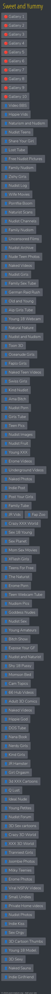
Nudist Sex (15, 621)
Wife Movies (17, 194)
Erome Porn (16, 585)
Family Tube (16, 505)
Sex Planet (15, 541)
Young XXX (15, 452)
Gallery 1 (14, 16)
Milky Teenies (18, 870)
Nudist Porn (16, 407)
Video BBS (15, 105)
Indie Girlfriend (19, 977)
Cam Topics (16, 683)
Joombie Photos (19, 861)
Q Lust (12, 790)
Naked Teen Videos (22, 372)
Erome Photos (18, 879)
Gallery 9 (14, 87)
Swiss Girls (15, 381)
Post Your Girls (18, 496)
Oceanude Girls (19, 354)
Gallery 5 (14, 52)
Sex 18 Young (18, 532)
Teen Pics (14, 425)
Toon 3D (13, 345)
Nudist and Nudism (22, 336)
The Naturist (16, 576)
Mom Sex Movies (20, 550)
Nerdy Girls (16, 745)
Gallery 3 (14, 34)
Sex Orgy (14, 932)
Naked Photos (18, 479)
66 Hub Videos (19, 692)
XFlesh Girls (16, 559)
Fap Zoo (36, 514)
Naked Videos (18, 265)
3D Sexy (13, 959)
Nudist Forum (17, 817)
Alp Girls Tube (18, 310)
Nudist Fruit (16, 443)
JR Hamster (16, 763)
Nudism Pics (16, 603)
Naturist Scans (18, 212)
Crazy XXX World (21, 523)
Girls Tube (15, 416)
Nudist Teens (17, 132)
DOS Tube (15, 728)
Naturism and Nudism (24, 123)
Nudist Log (15, 185)
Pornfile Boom (18, 203)
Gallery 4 (14, 43)
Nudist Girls (16, 274)
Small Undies (17, 897)
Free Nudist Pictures (23, 158)
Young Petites (17, 808)
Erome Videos (18, 461)
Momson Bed (17, 674)
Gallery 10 (15, 96)
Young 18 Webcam (22, 318)
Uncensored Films (21, 238)
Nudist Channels (20, 221)
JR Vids (12, 514)
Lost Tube (14, 150)
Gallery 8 (14, 78)
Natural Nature (18, 327)
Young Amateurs (20, 630)
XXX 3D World (19, 843)
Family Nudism (18, 167)
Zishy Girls (15, 176)
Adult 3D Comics (20, 701)
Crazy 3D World (20, 834)
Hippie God (16, 719)
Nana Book (15, 736)
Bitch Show (16, 639)
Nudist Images (18, 434)
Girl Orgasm (16, 772)
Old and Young (18, 301)
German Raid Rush (22, 292)
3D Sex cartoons (20, 825)
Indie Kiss (14, 923)
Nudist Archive (18, 247)
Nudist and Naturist (22, 656)
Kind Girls (14, 754)
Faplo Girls (15, 363)
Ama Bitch (15, 399)
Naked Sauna (17, 968)
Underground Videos (24, 470)
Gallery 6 (14, 61)
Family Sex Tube (20, 283)
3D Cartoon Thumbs (23, 941)
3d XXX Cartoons (21, 781)
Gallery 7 (14, 69)
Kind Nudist (16, 390)
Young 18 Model (20, 950)
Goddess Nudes (19, 612)
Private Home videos (23, 905)
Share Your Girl (19, 141)
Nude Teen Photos (22, 256)
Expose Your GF (19, 648)
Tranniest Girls (18, 852)
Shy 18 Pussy (17, 665)
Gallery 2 (14, 25)
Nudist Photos (18, 914)
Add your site (31, 993)
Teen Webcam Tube (23, 594)
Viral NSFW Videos (22, 888)
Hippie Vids (16, 114)
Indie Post (14, 487)
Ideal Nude (15, 799)
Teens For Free (18, 568)
